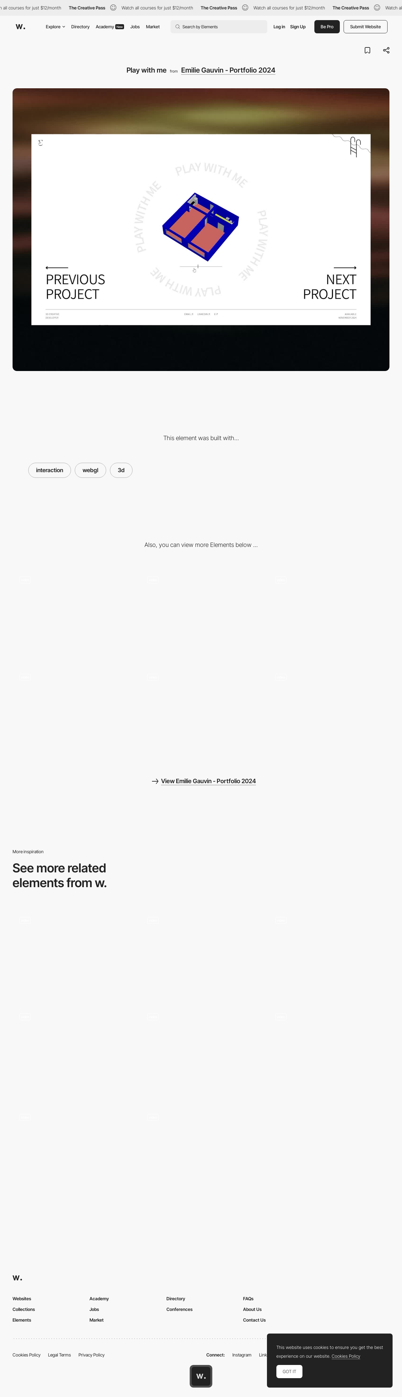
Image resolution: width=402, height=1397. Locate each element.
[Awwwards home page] (201, 1376)
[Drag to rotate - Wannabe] (201, 953)
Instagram (242, 1354)
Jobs (135, 26)
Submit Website (365, 26)
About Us (252, 1309)
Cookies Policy (27, 1354)
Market (153, 26)
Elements (22, 1320)
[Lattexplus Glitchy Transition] (201, 1049)
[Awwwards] (20, 26)
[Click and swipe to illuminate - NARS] (73, 1150)
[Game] (328, 1049)
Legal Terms (59, 1354)
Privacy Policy (92, 1354)
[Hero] (73, 615)
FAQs (248, 1298)
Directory (80, 26)
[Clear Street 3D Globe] (73, 1051)
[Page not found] (201, 712)
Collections (24, 1309)
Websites (22, 1298)
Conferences (179, 1309)
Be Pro (327, 26)
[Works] (328, 615)
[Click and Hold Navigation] (201, 1150)
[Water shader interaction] (73, 712)
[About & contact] (201, 615)
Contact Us (254, 1320)
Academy (110, 26)
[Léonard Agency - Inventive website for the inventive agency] (73, 953)
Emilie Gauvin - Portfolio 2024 (228, 70)
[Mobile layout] (328, 712)
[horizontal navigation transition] (328, 953)
